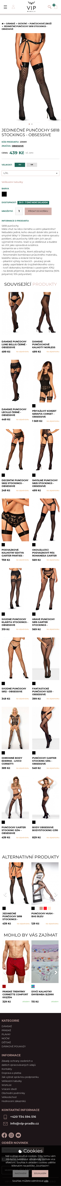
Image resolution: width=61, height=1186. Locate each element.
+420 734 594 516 (23, 1117)
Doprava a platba (11, 1073)
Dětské (6, 1042)
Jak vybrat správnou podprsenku (20, 1077)
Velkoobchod (9, 1097)
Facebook (4, 1135)
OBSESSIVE (18, 146)
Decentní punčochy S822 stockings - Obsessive (15, 483)
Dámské (10, 24)
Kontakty (7, 1069)
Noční (5, 1038)
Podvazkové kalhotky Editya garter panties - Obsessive (13, 553)
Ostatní (22, 24)
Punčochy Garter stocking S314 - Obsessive (44, 761)
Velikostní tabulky (12, 182)
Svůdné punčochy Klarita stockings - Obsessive (15, 622)
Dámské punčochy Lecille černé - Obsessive (14, 412)
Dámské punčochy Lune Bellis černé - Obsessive (14, 344)
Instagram (11, 1135)
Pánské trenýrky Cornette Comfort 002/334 (15, 994)
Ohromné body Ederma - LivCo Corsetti (12, 761)
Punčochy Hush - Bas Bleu (42, 915)
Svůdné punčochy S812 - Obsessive (14, 690)
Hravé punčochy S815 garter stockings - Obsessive (43, 622)
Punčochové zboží (41, 24)
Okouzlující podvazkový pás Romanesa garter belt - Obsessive (44, 553)
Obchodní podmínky (13, 1093)
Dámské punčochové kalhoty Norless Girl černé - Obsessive (43, 344)
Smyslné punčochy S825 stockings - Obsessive (45, 483)
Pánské (6, 1030)
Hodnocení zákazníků (14, 1101)
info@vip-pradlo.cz (24, 1123)
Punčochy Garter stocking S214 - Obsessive (14, 830)
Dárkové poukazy (14, 1046)
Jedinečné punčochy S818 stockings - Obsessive (12, 916)
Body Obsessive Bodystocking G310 (45, 829)
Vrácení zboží (9, 1089)
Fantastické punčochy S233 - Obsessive (42, 692)
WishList (7, 1085)
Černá (4, 194)
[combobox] (30, 173)
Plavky (6, 1034)
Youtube (18, 1135)
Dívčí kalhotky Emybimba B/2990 (42, 993)
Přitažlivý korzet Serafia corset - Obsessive (44, 414)
